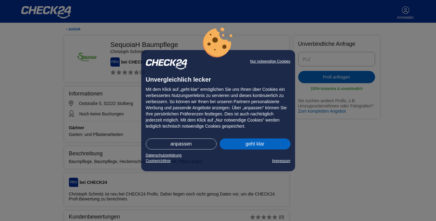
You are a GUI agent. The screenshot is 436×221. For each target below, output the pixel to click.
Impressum (281, 161)
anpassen (181, 143)
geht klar (255, 143)
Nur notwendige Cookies (270, 61)
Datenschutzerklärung (164, 155)
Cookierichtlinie (158, 161)
